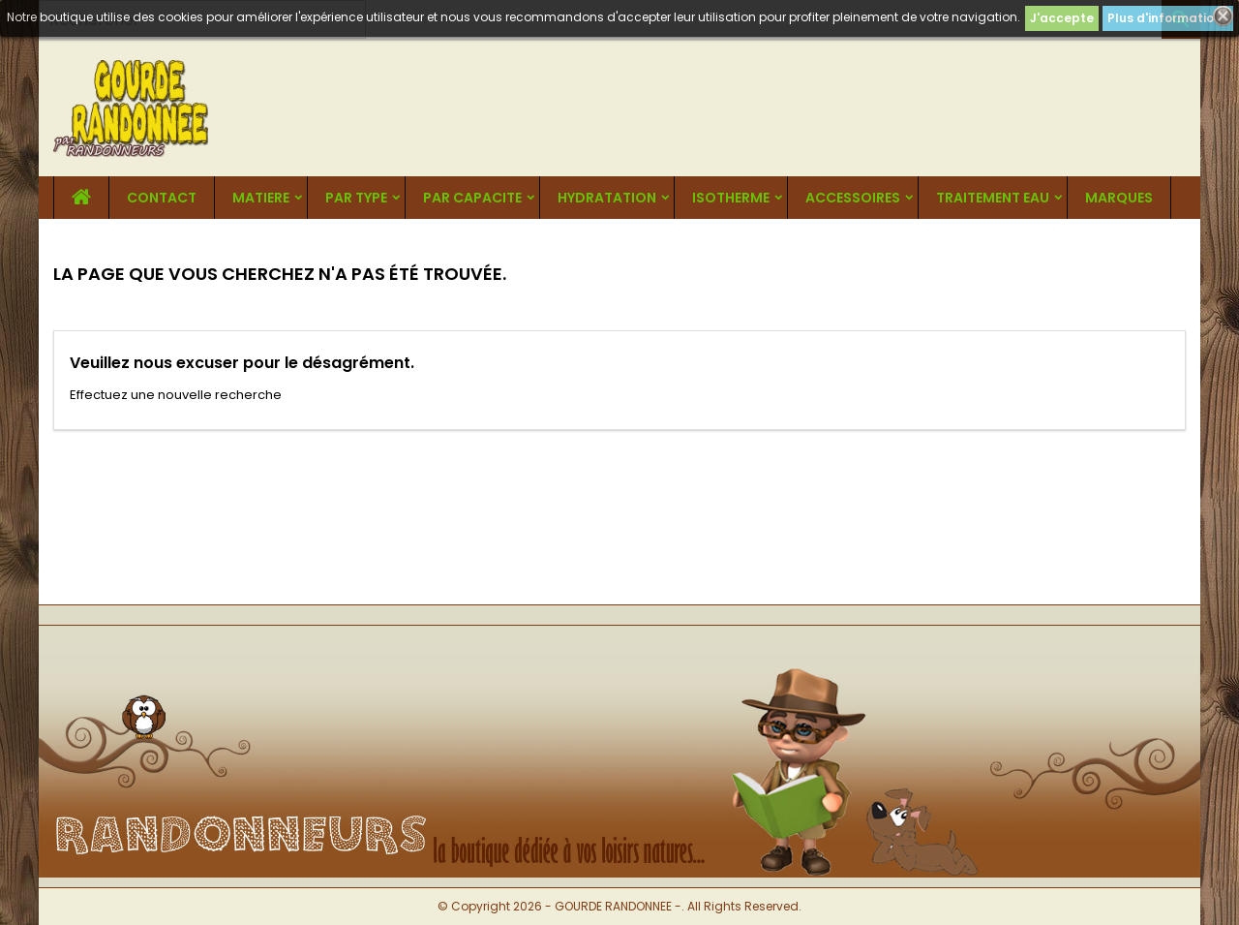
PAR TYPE (356, 197)
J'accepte (1062, 18)
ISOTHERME (731, 197)
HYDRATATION (607, 197)
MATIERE (260, 197)
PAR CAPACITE (472, 197)
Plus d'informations (1167, 18)
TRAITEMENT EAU (992, 197)
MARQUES (1119, 197)
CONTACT (161, 197)
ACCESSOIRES (852, 197)
